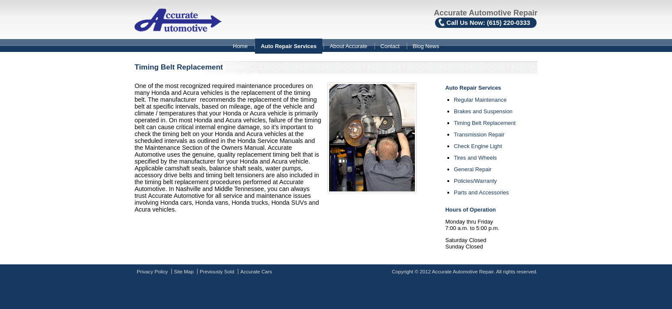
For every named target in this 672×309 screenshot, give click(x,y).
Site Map (184, 271)
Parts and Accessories (481, 192)
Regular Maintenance (480, 100)
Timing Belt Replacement (485, 123)
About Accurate (348, 46)
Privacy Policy (152, 271)
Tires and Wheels (475, 157)
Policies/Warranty (475, 181)
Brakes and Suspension (483, 111)
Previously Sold (217, 271)
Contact (390, 46)
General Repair (473, 169)
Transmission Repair (479, 134)
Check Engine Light (478, 146)
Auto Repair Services (288, 46)
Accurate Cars (256, 271)
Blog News (426, 46)
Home (240, 46)
